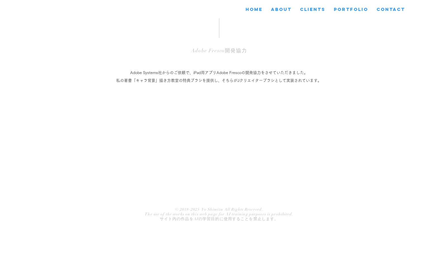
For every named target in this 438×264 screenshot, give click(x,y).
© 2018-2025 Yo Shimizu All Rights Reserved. (219, 209)
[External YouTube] (219, 146)
